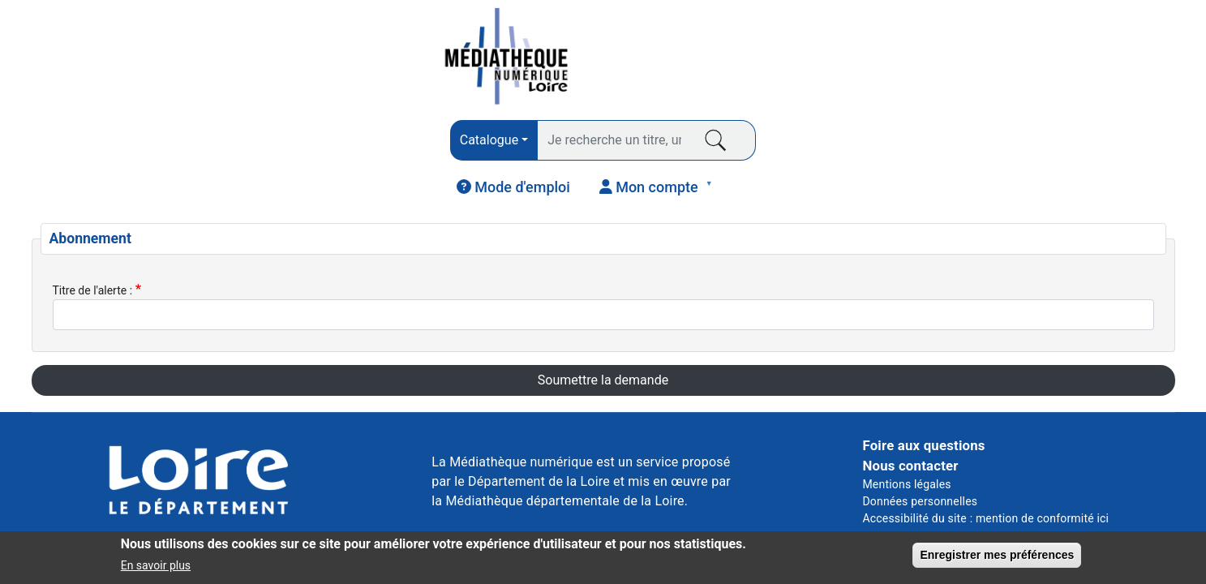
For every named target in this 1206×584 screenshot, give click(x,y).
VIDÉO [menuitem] (661, 147)
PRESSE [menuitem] (279, 147)
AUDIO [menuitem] (464, 152)
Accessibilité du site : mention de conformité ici (985, 462)
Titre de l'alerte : (93, 233)
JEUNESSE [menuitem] (1064, 147)
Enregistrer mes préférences (997, 557)
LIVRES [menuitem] (82, 152)
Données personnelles (919, 445)
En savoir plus (156, 567)
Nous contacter (910, 410)
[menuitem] (951, 57)
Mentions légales (906, 428)
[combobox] (398, 59)
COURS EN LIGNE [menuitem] (863, 147)
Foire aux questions (923, 388)
